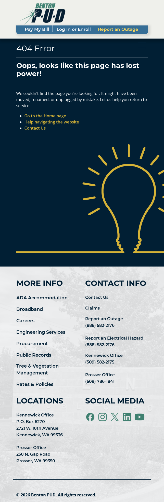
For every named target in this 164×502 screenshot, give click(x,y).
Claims (92, 308)
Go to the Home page (45, 116)
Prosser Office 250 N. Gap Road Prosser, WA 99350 (35, 454)
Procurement (32, 344)
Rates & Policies (34, 384)
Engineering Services (40, 332)
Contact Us (96, 298)
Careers (25, 321)
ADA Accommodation (42, 298)
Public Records (33, 355)
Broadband (29, 309)
